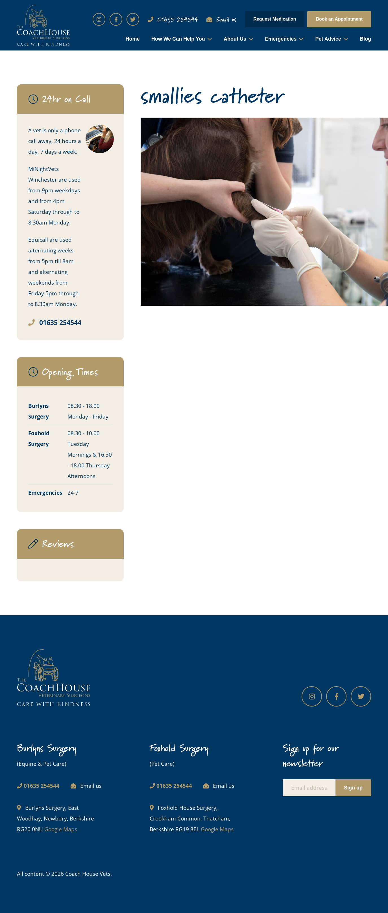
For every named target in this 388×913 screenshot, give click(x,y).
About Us (235, 39)
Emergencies (281, 39)
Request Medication (274, 19)
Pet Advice (328, 39)
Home (132, 39)
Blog (365, 39)
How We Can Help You (178, 39)
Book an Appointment (339, 19)
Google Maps (60, 829)
